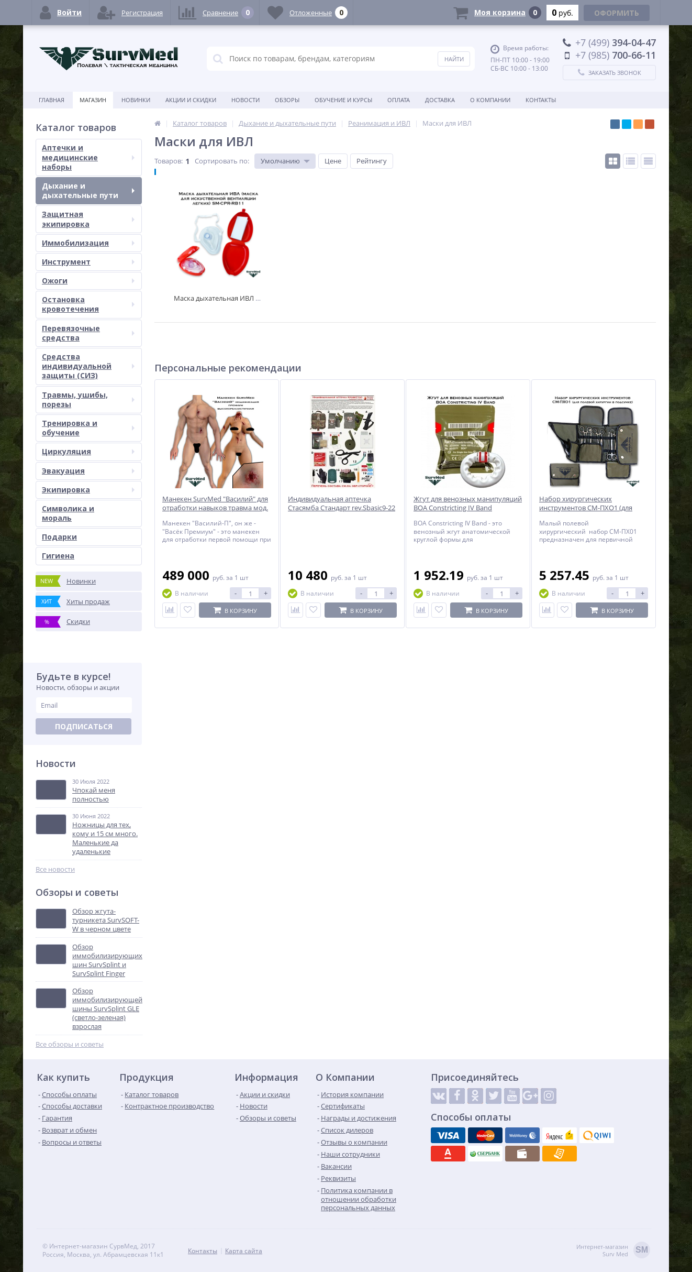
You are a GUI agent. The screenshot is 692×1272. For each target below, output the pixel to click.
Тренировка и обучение (88, 427)
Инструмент (88, 262)
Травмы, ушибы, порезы (88, 399)
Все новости (55, 869)
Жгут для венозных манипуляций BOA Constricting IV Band (468, 503)
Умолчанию (280, 161)
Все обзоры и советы (70, 1044)
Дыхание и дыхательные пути (88, 190)
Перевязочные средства (88, 333)
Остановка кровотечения (88, 304)
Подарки (59, 537)
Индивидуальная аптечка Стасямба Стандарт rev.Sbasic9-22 (341, 503)
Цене (333, 161)
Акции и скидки (190, 100)
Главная (51, 100)
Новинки (135, 100)
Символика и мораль (68, 513)
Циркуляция (88, 451)
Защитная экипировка (88, 218)
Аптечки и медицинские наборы (88, 156)
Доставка (440, 100)
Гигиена (58, 556)
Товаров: (168, 161)
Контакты (541, 100)
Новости (245, 100)
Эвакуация (88, 471)
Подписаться (84, 726)
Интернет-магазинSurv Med (613, 1250)
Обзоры (287, 100)
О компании (490, 100)
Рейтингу (371, 161)
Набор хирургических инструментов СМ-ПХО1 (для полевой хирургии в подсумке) (589, 508)
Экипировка (88, 490)
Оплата (398, 100)
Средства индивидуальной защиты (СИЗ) (88, 366)
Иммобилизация (88, 243)
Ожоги (88, 281)
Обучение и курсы (343, 100)
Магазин (93, 100)
